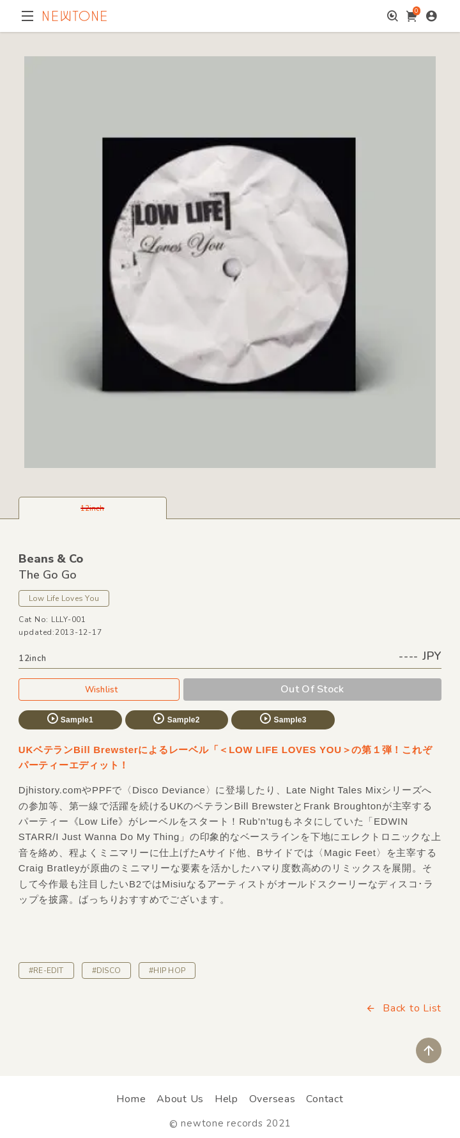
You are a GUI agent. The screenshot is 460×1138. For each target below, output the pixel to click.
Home (131, 1099)
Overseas (272, 1099)
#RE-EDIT (46, 970)
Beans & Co (51, 558)
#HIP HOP (167, 970)
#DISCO (106, 970)
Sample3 (282, 718)
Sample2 (175, 718)
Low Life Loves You (64, 598)
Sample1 (69, 718)
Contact (324, 1099)
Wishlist (99, 689)
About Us (180, 1099)
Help (226, 1099)
